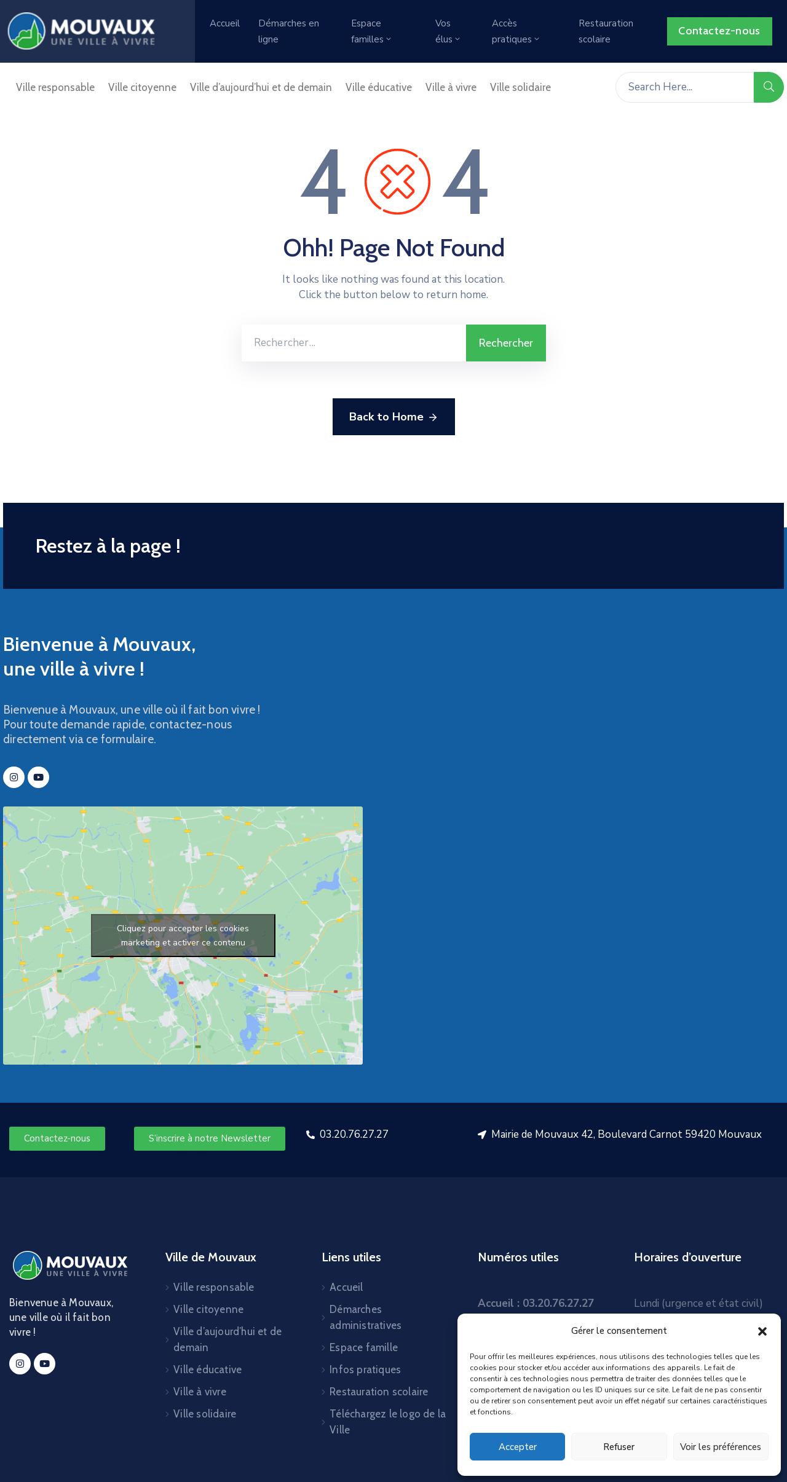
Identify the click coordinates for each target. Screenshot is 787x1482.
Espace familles (372, 31)
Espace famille (364, 1347)
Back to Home (393, 417)
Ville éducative (379, 87)
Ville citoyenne (142, 87)
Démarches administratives (365, 1317)
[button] (762, 1331)
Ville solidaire (520, 87)
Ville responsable (55, 87)
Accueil (225, 23)
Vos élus (448, 31)
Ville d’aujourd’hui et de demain (261, 87)
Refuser (619, 1447)
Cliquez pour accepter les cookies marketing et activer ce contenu (183, 935)
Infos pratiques (365, 1369)
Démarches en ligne (288, 31)
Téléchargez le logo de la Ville (388, 1422)
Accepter (518, 1447)
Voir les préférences (720, 1447)
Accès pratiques (516, 31)
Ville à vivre (451, 87)
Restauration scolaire (606, 31)
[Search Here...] (684, 87)
